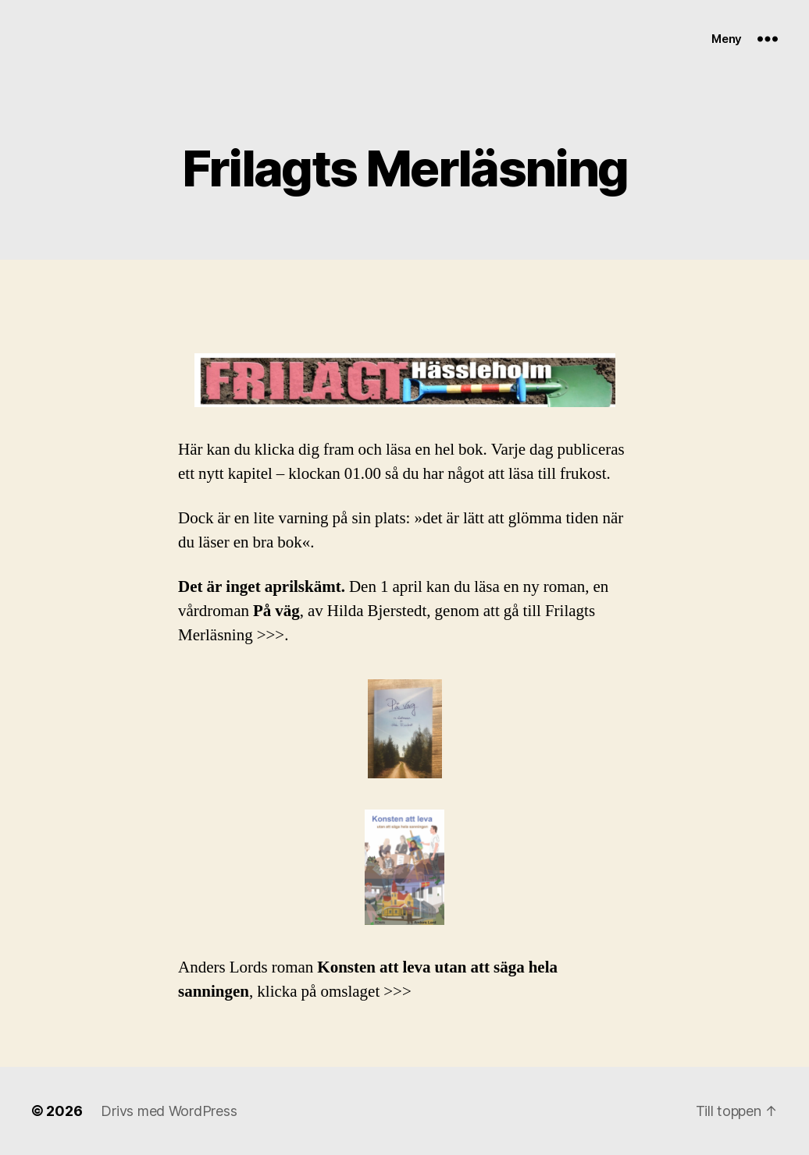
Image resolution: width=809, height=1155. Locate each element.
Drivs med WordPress (169, 1111)
